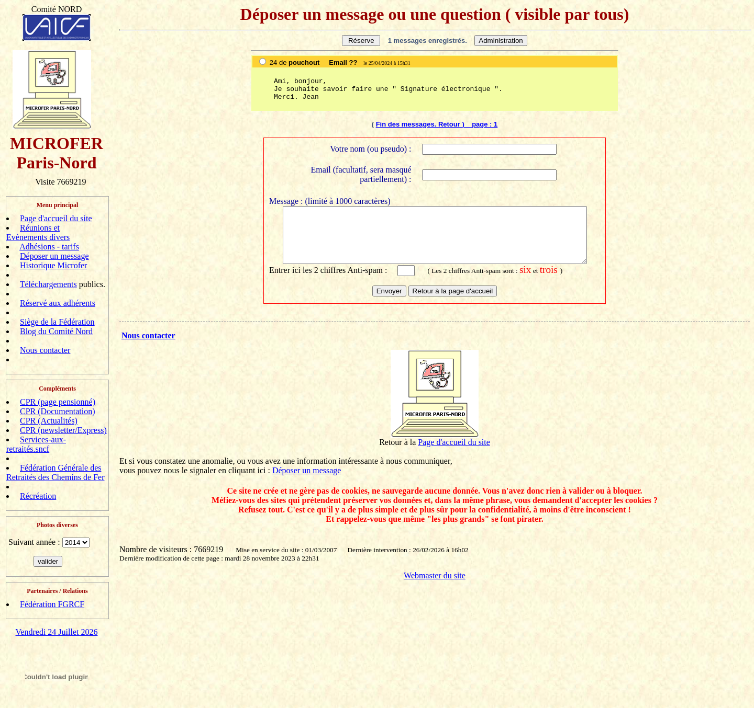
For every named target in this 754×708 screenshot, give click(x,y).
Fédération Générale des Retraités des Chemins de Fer (55, 472)
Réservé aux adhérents (57, 303)
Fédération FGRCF (52, 604)
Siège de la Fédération (57, 321)
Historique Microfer (53, 265)
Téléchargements (48, 284)
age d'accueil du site (456, 449)
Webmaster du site (434, 582)
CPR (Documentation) (57, 411)
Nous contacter (45, 350)
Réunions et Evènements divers (38, 232)
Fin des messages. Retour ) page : (435, 124)
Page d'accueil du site (56, 218)
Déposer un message (54, 256)
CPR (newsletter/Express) (63, 430)
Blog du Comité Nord (56, 331)
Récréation (38, 496)
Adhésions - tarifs (49, 246)
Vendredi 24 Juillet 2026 (57, 631)
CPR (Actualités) (48, 420)
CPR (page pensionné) (57, 401)
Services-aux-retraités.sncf (36, 444)
